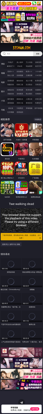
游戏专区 (38, 62)
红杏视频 (10, 112)
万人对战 (29, 62)
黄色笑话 (29, 103)
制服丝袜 (10, 84)
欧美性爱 (38, 80)
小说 (3, 100)
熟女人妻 (10, 75)
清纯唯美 (20, 94)
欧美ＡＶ (29, 71)
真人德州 (20, 62)
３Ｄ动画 (38, 71)
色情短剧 (20, 112)
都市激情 (10, 99)
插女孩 (10, 108)
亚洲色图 (20, 90)
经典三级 (20, 84)
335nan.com (21, 48)
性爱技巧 (38, 103)
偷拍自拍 (20, 80)
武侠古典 (38, 99)
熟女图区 (29, 94)
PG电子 (10, 62)
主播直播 (29, 75)
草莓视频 (29, 108)
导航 (3, 110)
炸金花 (19, 66)
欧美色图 (29, 90)
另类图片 (38, 94)
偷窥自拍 (10, 90)
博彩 (3, 64)
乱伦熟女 (29, 84)
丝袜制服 (20, 75)
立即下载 (35, 409)
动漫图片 (38, 90)
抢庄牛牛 (38, 66)
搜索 (37, 54)
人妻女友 (29, 99)
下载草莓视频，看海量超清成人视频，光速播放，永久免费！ (21, 236)
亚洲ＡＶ (10, 71)
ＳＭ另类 (38, 75)
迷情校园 (10, 103)
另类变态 (38, 84)
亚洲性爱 (10, 80)
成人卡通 (29, 80)
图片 (3, 91)
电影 (3, 82)
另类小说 (20, 103)
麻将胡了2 (10, 66)
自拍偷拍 (20, 71)
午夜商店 (20, 108)
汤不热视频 (38, 108)
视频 (3, 73)
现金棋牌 (29, 66)
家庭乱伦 (20, 99)
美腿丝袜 (10, 94)
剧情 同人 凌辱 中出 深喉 (11, 244)
